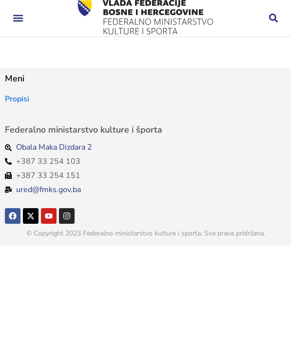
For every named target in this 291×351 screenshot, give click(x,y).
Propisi (17, 99)
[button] (18, 18)
